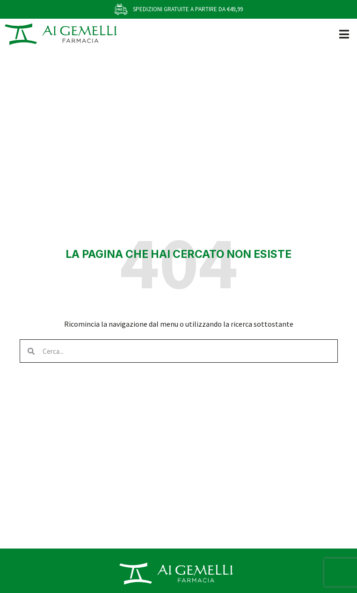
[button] (344, 34)
